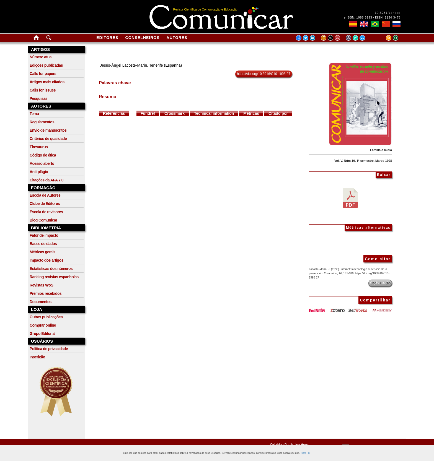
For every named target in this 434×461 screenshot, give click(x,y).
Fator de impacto (44, 235)
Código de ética (43, 155)
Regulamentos (42, 122)
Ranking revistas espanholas (54, 277)
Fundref (148, 113)
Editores (107, 37)
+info (303, 453)
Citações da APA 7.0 (46, 180)
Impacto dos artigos (46, 260)
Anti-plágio (39, 172)
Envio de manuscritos (48, 130)
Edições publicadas (46, 65)
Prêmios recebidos (45, 293)
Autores (177, 37)
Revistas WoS (41, 285)
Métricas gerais (42, 252)
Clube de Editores (45, 203)
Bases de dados (43, 243)
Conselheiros (142, 37)
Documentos (40, 301)
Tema (34, 113)
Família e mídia (381, 150)
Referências (114, 113)
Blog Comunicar (43, 220)
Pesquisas (38, 98)
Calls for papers (43, 73)
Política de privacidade (49, 349)
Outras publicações (46, 317)
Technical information (214, 113)
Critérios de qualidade (48, 138)
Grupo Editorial (42, 333)
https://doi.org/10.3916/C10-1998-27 (263, 74)
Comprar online (43, 325)
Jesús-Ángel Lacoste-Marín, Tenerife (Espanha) (141, 65)
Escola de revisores (46, 212)
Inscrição (37, 357)
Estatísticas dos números (51, 268)
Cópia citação (380, 283)
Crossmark (174, 113)
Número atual (41, 57)
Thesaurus (39, 147)
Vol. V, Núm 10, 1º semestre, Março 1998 (363, 160)
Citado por (278, 113)
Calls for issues (43, 90)
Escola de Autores (45, 195)
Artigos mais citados (47, 82)
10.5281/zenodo (388, 12)
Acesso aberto (42, 163)
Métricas (251, 113)
